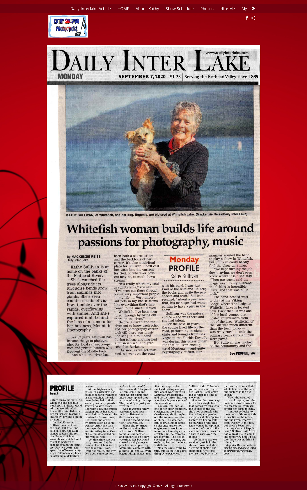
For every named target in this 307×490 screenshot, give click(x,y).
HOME (123, 8)
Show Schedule (180, 8)
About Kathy (147, 8)
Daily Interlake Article (90, 8)
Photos (207, 8)
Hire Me (227, 8)
